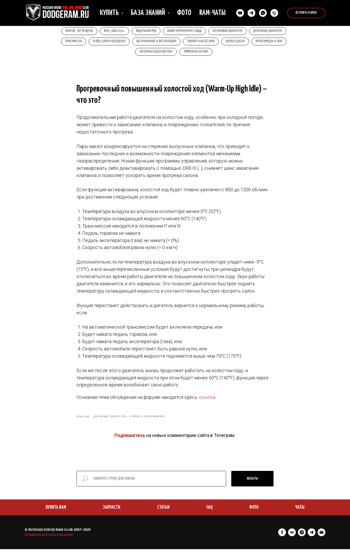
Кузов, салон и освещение (106, 43)
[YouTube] (240, 13)
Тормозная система (196, 54)
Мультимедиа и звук (273, 43)
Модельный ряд (145, 31)
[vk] (292, 542)
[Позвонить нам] (274, 13)
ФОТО (253, 517)
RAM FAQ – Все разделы (75, 31)
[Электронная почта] (321, 542)
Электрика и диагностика (155, 54)
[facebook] (282, 542)
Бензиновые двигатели (230, 31)
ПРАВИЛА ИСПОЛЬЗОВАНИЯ (49, 545)
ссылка (207, 403)
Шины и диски (237, 43)
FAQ (209, 517)
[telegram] (312, 542)
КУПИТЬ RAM (56, 517)
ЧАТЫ (299, 517)
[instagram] (302, 542)
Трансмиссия (69, 43)
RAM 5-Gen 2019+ (112, 31)
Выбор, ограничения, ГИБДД (185, 31)
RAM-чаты (212, 13)
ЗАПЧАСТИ (111, 517)
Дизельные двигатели (271, 31)
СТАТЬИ (163, 517)
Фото (184, 13)
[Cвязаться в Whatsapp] (263, 13)
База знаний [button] (148, 13)
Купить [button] (110, 13)
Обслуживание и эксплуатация (156, 43)
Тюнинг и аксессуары (201, 43)
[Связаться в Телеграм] (251, 13)
